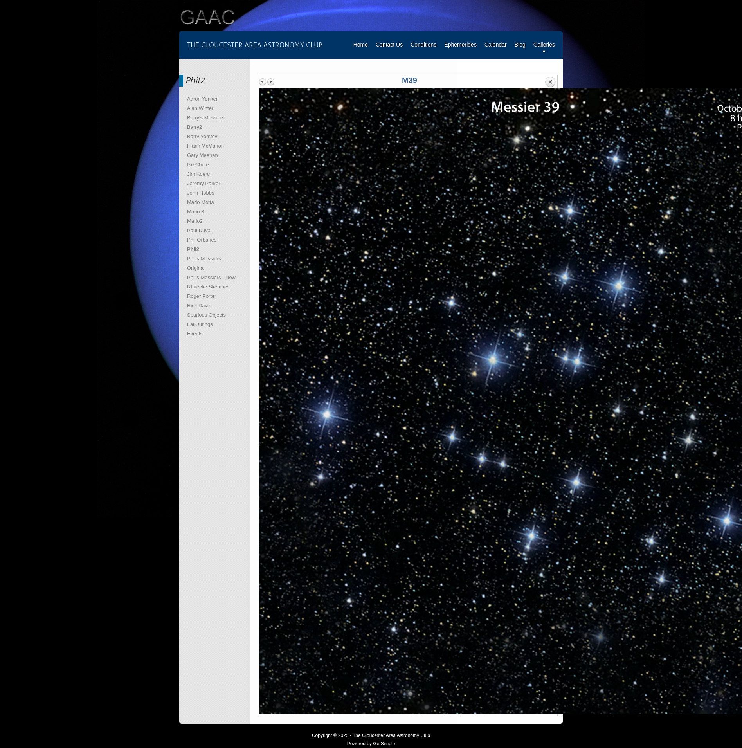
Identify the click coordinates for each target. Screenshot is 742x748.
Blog (520, 44)
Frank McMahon (205, 146)
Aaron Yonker (202, 99)
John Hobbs (200, 193)
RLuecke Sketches (208, 287)
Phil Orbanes (201, 240)
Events (195, 334)
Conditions (423, 44)
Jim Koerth (199, 174)
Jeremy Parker (203, 183)
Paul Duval (199, 230)
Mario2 (195, 221)
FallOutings (200, 324)
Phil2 (193, 249)
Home (360, 44)
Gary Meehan (202, 155)
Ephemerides (460, 44)
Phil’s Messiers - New (211, 277)
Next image (271, 82)
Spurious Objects (206, 315)
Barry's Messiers (206, 118)
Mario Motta (200, 202)
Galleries (544, 44)
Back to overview (550, 82)
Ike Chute (198, 165)
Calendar (495, 44)
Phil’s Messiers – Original (206, 263)
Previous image (263, 82)
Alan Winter (200, 108)
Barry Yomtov (202, 136)
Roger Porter (201, 296)
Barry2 (194, 127)
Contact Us (389, 44)
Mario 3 (195, 211)
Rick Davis (199, 305)
